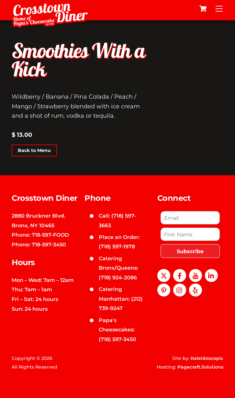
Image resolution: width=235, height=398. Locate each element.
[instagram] (179, 289)
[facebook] (179, 275)
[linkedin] (211, 275)
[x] (163, 275)
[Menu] (219, 8)
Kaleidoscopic (207, 358)
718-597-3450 (49, 244)
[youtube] (195, 275)
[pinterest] (163, 289)
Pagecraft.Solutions (200, 367)
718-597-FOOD (50, 234)
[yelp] (195, 289)
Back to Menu (34, 150)
